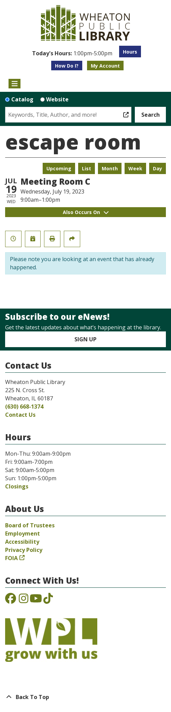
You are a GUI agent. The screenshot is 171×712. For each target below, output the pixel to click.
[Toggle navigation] (14, 83)
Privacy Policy (23, 550)
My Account (105, 65)
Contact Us (20, 414)
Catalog (22, 99)
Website (57, 99)
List (86, 168)
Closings (16, 486)
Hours (130, 51)
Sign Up (85, 339)
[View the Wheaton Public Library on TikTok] (48, 600)
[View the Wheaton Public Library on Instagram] (23, 600)
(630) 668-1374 (24, 406)
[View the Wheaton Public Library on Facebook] (10, 600)
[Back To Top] (85, 697)
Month (110, 168)
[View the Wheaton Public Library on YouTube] (36, 600)
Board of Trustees (30, 525)
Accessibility (22, 541)
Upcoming (58, 168)
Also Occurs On (86, 212)
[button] (72, 53)
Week (135, 168)
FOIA (11, 558)
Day (157, 168)
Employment (22, 533)
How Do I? (67, 65)
